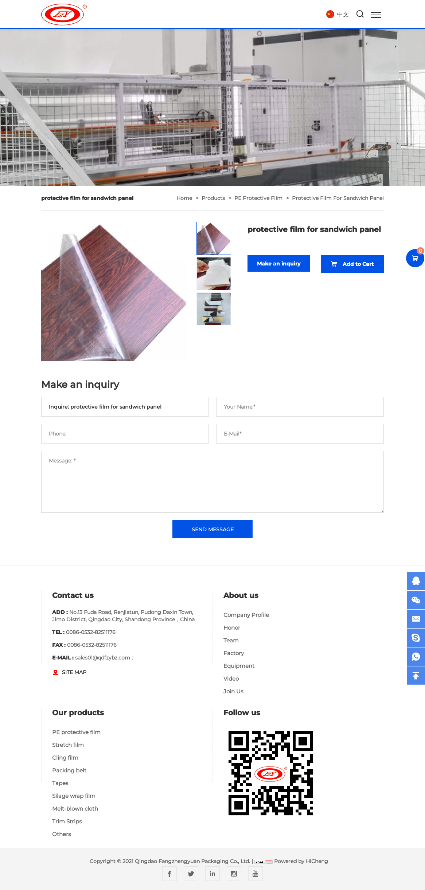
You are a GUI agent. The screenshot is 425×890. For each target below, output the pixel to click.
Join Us (233, 691)
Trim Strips (67, 821)
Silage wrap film (73, 795)
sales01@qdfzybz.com (102, 657)
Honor (231, 627)
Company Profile (246, 614)
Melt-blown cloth (75, 808)
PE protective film (258, 198)
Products (213, 198)
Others (61, 834)
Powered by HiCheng (301, 861)
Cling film (65, 757)
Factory (233, 653)
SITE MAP (74, 672)
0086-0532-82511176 (91, 632)
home (184, 198)
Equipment (238, 665)
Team (231, 640)
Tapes (60, 783)
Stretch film (68, 744)
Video (231, 678)
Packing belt (69, 770)
